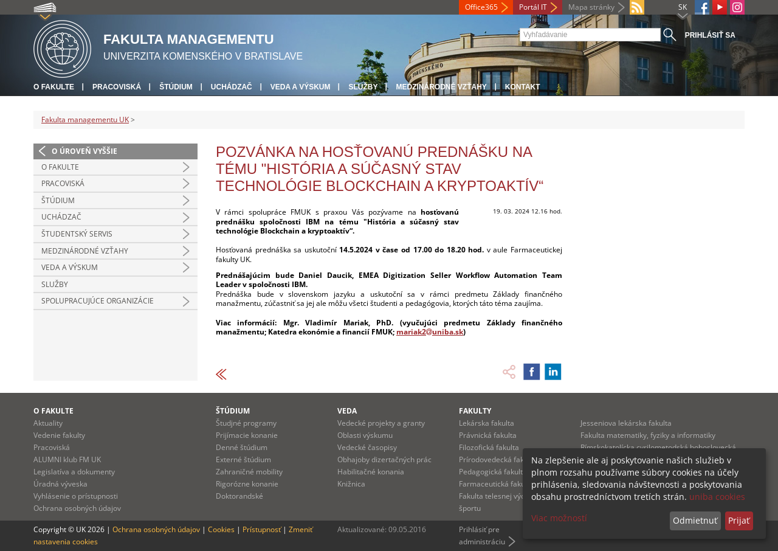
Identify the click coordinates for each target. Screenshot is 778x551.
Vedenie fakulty (59, 435)
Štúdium (176, 87)
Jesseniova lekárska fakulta (626, 423)
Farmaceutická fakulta (496, 484)
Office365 (481, 7)
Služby (362, 87)
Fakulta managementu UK (85, 119)
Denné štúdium (241, 447)
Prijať (738, 520)
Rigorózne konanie (247, 484)
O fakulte (53, 87)
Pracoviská (116, 87)
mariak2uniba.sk (429, 332)
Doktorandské (239, 496)
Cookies (221, 529)
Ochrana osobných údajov (77, 508)
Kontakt (522, 87)
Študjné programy (246, 423)
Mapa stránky (591, 7)
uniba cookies (717, 496)
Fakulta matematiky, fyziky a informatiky (647, 435)
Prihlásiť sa (710, 35)
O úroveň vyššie (84, 151)
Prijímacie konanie (247, 435)
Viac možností (559, 518)
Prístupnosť (262, 529)
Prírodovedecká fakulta (498, 459)
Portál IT (533, 7)
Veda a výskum (300, 87)
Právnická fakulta (488, 435)
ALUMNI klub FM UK (67, 459)
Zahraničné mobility (249, 471)
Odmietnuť (695, 520)
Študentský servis (76, 234)
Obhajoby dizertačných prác (384, 459)
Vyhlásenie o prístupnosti (75, 496)
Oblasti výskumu (365, 435)
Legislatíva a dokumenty (74, 471)
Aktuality (48, 423)
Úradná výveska (60, 484)
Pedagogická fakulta (493, 471)
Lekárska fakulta (486, 423)
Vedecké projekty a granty (381, 423)
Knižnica (351, 484)
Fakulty (475, 411)
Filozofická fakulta (489, 447)
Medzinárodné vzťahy (441, 87)
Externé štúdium (243, 459)
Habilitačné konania (370, 471)
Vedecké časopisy (367, 447)
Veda (347, 411)
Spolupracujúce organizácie (97, 301)
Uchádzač (231, 87)
